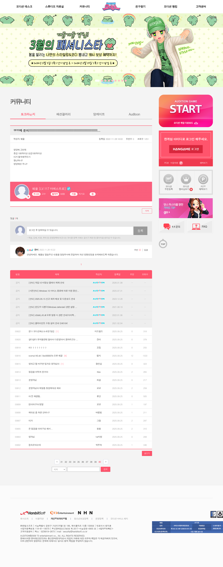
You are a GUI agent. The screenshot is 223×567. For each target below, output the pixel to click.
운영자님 (33, 380)
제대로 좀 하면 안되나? (39, 412)
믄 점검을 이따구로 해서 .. (40, 428)
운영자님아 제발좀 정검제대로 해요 (45, 388)
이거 (31, 420)
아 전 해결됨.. (35, 396)
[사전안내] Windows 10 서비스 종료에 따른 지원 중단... (54, 290)
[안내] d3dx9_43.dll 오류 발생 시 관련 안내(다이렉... (52, 315)
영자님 (32, 436)
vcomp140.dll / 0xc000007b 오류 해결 (48, 355)
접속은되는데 (35, 445)
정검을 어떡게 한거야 (38, 372)
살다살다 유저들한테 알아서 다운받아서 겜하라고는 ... (53, 339)
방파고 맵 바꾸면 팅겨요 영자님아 (46, 363)
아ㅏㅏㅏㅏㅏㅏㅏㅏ (38, 347)
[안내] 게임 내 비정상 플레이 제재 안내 (46, 282)
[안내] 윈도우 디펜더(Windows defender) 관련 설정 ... (53, 307)
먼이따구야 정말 (36, 404)
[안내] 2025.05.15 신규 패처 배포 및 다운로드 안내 (52, 299)
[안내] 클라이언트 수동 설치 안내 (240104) (48, 323)
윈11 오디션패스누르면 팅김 (44, 331)
